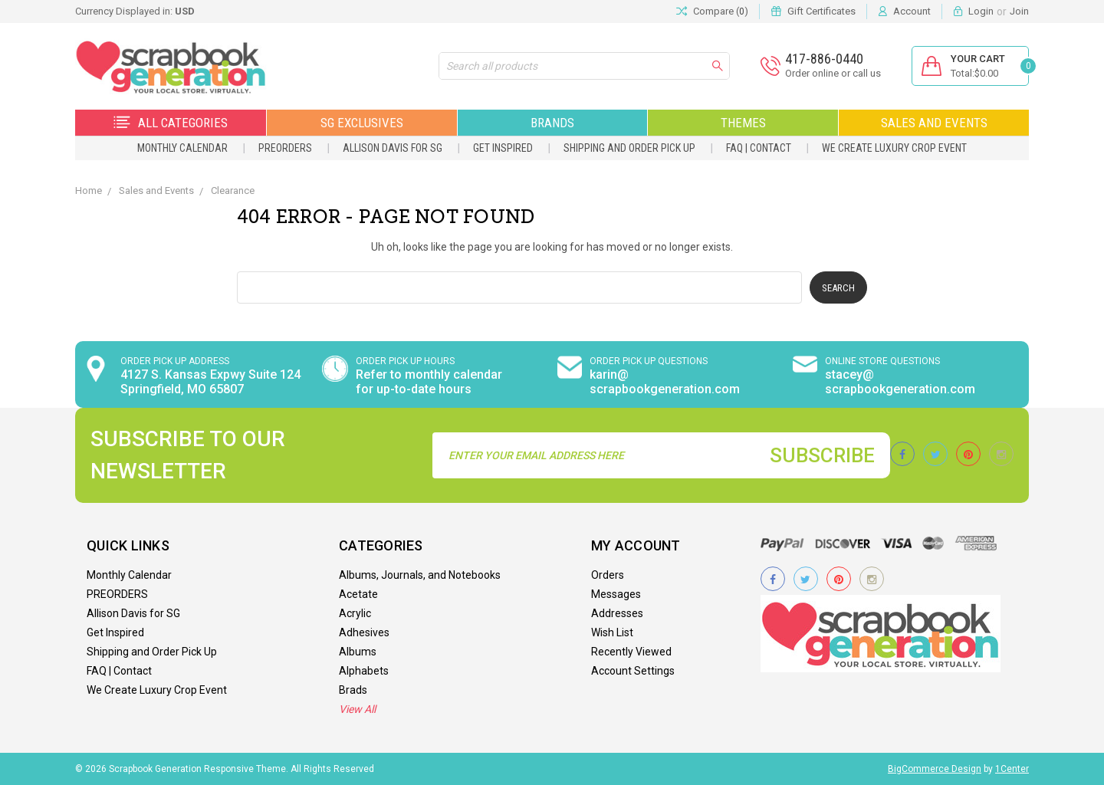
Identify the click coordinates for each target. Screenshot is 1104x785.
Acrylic (355, 613)
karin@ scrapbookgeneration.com (665, 381)
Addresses (617, 613)
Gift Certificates (821, 11)
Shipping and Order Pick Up (629, 148)
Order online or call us (833, 73)
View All (357, 709)
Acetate (358, 594)
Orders (607, 575)
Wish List (612, 632)
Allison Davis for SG (392, 148)
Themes (743, 122)
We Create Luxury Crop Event (894, 148)
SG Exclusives (361, 122)
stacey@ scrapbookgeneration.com (900, 381)
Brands (552, 122)
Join (1019, 11)
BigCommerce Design (934, 769)
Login (981, 11)
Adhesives (364, 632)
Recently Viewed (631, 651)
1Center (1012, 769)
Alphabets (364, 671)
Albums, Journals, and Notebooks (420, 575)
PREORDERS (285, 148)
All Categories (170, 122)
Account (912, 11)
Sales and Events (934, 122)
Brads (353, 690)
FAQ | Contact (758, 148)
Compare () (712, 11)
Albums (357, 651)
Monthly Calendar (182, 148)
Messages (616, 594)
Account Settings (633, 671)
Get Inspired (503, 148)
